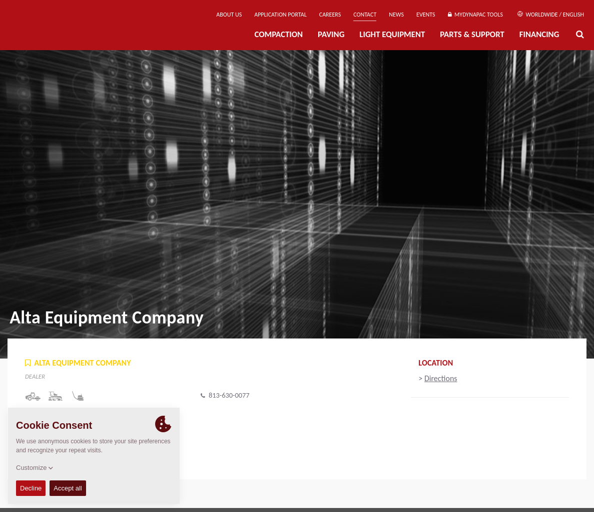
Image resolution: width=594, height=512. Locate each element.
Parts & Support (472, 34)
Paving (331, 34)
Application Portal (280, 14)
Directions (440, 378)
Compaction (278, 34)
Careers (330, 14)
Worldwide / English (550, 14)
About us (229, 14)
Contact (364, 14)
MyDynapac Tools (475, 14)
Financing (539, 34)
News (396, 14)
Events (425, 14)
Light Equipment (392, 34)
